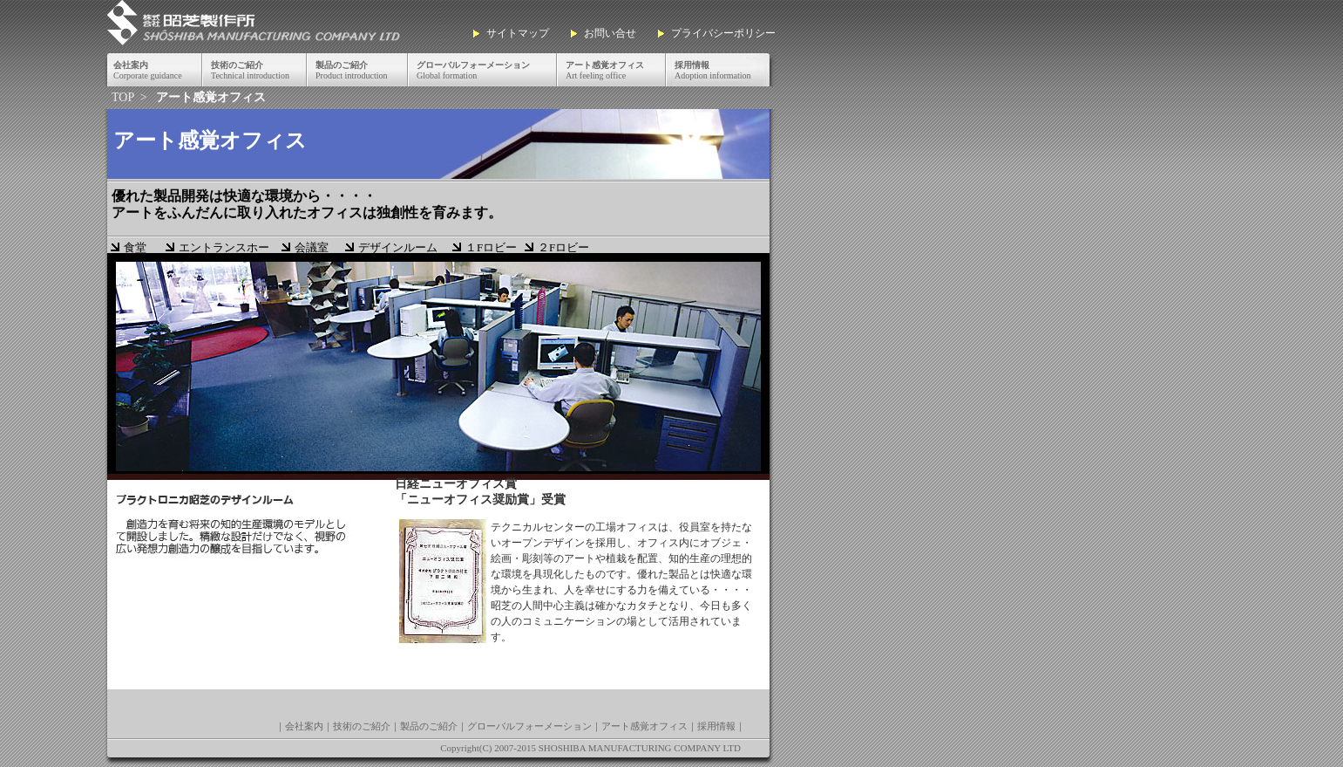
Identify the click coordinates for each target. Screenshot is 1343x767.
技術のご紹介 (361, 726)
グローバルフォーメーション (529, 726)
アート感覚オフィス (644, 726)
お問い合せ (610, 33)
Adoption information (713, 70)
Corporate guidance (147, 70)
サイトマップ (517, 33)
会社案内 (304, 726)
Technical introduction (250, 70)
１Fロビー (491, 247)
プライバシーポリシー (723, 33)
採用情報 (716, 726)
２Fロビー (563, 247)
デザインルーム (397, 247)
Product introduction (351, 70)
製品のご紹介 (429, 726)
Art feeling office (605, 70)
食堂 (135, 247)
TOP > (131, 97)
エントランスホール (224, 249)
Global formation (473, 70)
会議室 (312, 247)
